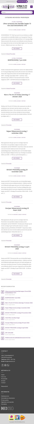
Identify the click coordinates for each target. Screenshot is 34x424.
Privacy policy (5, 400)
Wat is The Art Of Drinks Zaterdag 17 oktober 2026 (17, 96)
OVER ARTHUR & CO (11, 1)
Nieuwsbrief (4, 386)
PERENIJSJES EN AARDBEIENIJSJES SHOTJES (17, 337)
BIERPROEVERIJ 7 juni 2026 (17, 60)
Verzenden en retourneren (8, 398)
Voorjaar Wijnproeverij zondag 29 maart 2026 (17, 209)
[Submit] (31, 12)
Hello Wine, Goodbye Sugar (12, 317)
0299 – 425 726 (11, 359)
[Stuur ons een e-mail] (5, 365)
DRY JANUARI (9, 332)
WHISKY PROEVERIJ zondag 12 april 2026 (17, 248)
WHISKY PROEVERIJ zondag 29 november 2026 (17, 171)
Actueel (14, 21)
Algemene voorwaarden (7, 402)
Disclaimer (4, 404)
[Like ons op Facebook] (2, 365)
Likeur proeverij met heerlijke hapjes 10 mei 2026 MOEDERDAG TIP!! (17, 25)
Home (2, 374)
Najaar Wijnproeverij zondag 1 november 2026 (17, 132)
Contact (3, 382)
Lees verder (17, 48)
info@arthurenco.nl (10, 361)
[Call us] (8, 365)
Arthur (23, 29)
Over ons (3, 376)
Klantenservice (5, 396)
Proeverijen (19, 21)
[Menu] (31, 6)
